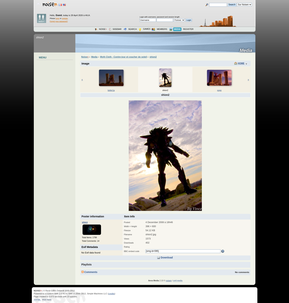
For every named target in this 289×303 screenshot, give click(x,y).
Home (241, 63)
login (57, 18)
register (65, 18)
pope (219, 90)
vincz (85, 222)
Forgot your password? (59, 21)
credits (111, 294)
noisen (169, 280)
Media (247, 50)
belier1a (111, 90)
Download (165, 257)
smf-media (177, 280)
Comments (89, 272)
